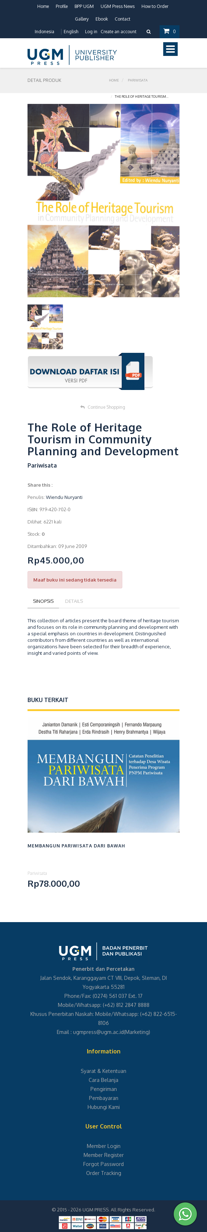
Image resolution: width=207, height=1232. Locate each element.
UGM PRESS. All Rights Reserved (118, 1210)
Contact (122, 19)
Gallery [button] (82, 19)
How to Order (154, 6)
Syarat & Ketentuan (103, 1071)
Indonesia (44, 31)
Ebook (102, 19)
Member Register (104, 1155)
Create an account (118, 31)
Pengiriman (103, 1089)
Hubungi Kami (104, 1107)
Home (43, 6)
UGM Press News (118, 6)
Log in (91, 31)
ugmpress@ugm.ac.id (98, 1032)
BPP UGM (84, 6)
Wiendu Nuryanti (64, 497)
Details (74, 601)
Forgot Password (103, 1164)
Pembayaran (103, 1098)
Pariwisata (138, 80)
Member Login (104, 1146)
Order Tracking (103, 1173)
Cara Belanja (103, 1080)
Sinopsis (43, 601)
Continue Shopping (102, 407)
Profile (62, 6)
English (71, 31)
